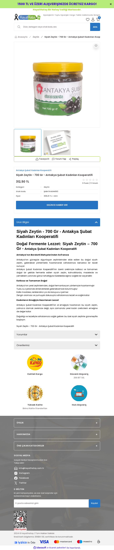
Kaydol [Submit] (94, 503)
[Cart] (98, 19)
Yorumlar (21, 334)
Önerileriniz (23, 345)
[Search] (57, 27)
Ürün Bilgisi (22, 222)
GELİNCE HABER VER (57, 205)
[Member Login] (93, 19)
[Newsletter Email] (57, 503)
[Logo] (27, 17)
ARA (95, 27)
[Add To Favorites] (96, 45)
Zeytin (46, 187)
